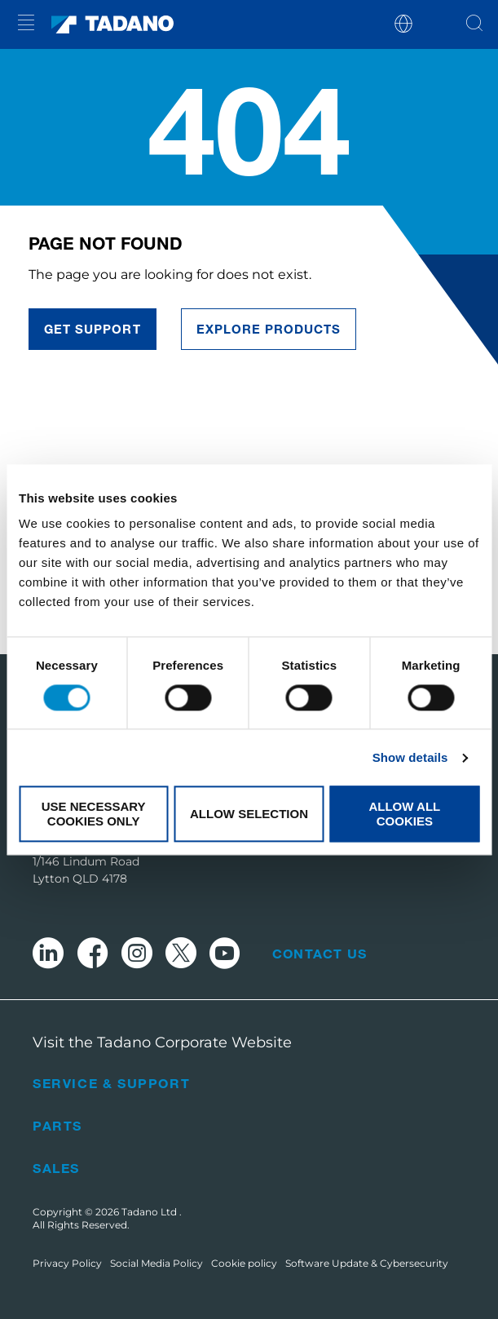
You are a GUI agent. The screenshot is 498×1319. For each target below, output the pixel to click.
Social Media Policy (156, 1263)
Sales (56, 1167)
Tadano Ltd (150, 1212)
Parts (57, 1125)
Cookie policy (244, 1263)
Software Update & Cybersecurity (366, 1263)
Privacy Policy (67, 1263)
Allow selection (249, 814)
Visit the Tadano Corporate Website (162, 1042)
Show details (410, 757)
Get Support (92, 328)
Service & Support (111, 1083)
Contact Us (319, 953)
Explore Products (269, 328)
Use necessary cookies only (94, 814)
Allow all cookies (404, 814)
